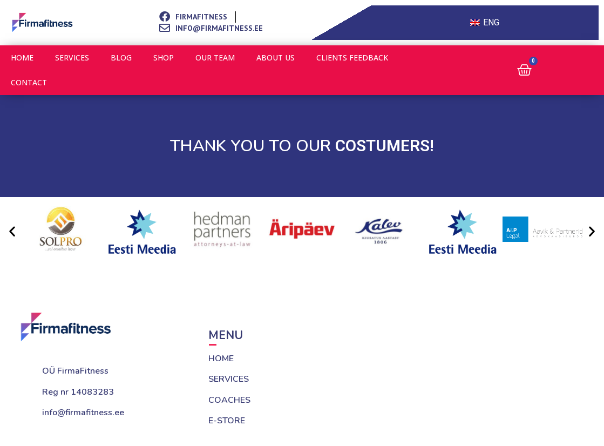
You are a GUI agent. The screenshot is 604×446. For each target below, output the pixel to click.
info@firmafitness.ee (83, 412)
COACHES (229, 400)
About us (275, 57)
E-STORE (226, 421)
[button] (12, 231)
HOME (221, 358)
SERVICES (228, 379)
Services (72, 57)
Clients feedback (352, 57)
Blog (121, 57)
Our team (215, 57)
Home (22, 57)
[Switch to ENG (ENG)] (485, 22)
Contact (29, 82)
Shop (163, 57)
